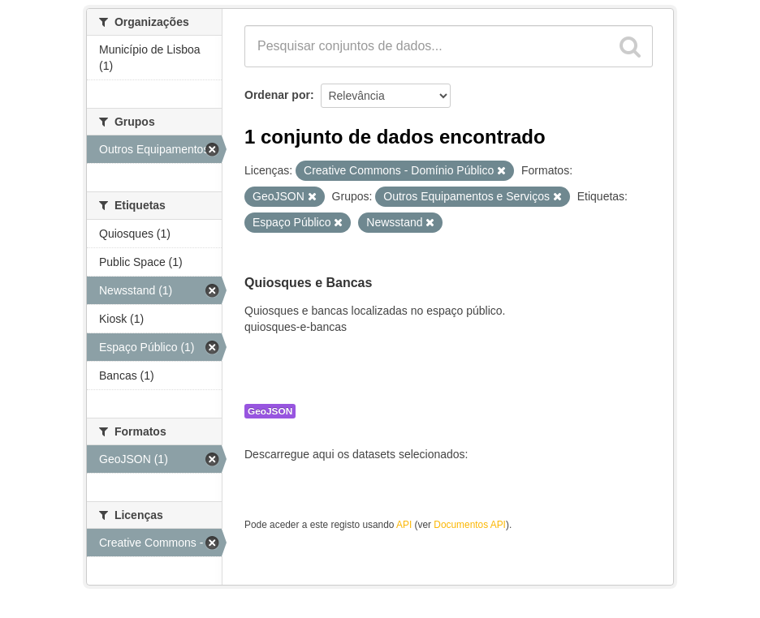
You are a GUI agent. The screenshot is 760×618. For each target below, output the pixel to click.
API (404, 524)
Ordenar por (277, 94)
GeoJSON (270, 411)
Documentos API (470, 524)
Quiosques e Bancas (308, 283)
